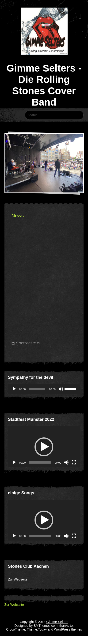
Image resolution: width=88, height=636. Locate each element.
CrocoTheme (15, 629)
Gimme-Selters (57, 622)
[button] (43, 446)
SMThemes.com (45, 625)
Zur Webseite (17, 579)
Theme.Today (37, 629)
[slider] (37, 389)
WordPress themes (68, 629)
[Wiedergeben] (14, 389)
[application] (44, 389)
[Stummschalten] (60, 389)
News (17, 215)
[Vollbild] (74, 462)
